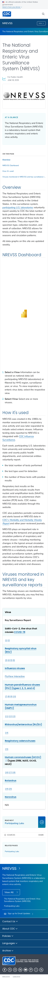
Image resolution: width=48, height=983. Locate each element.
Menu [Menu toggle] (41, 23)
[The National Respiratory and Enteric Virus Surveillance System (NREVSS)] (24, 868)
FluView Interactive (15, 676)
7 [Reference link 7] (6, 696)
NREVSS (7, 23)
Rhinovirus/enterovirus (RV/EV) (23, 724)
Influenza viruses (15, 668)
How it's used (8, 171)
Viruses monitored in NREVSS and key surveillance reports (24, 177)
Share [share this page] (41, 835)
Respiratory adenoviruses (20, 740)
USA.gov (16, 977)
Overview (6, 160)
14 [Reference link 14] (7, 732)
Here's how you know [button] (12, 7)
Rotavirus (10, 780)
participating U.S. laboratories (17, 207)
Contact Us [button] (10, 921)
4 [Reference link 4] (8, 660)
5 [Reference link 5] (11, 660)
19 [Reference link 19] (7, 789)
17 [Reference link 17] (10, 772)
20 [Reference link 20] (10, 789)
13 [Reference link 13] (14, 716)
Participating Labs (12, 851)
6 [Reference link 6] (13, 660)
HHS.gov (6, 977)
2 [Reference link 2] (8, 640)
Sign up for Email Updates (19, 913)
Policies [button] (7, 936)
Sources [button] (11, 835)
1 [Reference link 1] (6, 640)
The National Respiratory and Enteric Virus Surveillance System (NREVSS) (22, 899)
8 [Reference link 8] (8, 696)
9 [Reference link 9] (11, 696)
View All (9, 892)
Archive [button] (7, 951)
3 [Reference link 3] (6, 660)
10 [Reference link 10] (14, 696)
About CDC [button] (10, 929)
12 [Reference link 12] (10, 716)
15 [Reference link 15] (7, 749)
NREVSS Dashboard (10, 165)
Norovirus (10, 797)
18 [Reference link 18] (14, 772)
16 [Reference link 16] (7, 772)
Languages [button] (10, 943)
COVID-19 (19, 632)
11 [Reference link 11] (7, 716)
